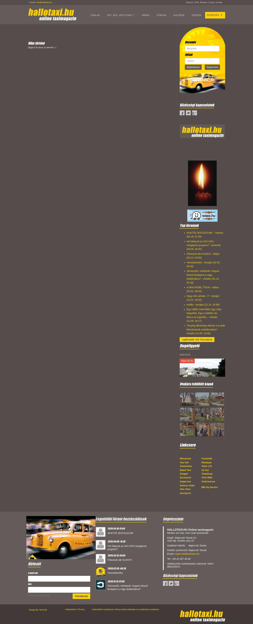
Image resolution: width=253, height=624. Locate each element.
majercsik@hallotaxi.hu (186, 553)
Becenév (190, 42)
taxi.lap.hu (185, 493)
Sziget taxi (185, 481)
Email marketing (34, 596)
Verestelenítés (115, 572)
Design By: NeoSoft (38, 610)
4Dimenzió (185, 458)
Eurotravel (185, 477)
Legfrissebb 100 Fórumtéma (197, 339)
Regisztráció (212, 67)
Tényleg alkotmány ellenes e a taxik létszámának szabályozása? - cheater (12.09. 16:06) (206, 329)
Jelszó (188, 55)
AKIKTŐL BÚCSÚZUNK (121, 533)
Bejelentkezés (193, 67)
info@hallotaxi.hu (44, 2)
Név (29, 584)
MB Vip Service (210, 487)
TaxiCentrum (208, 481)
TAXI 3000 (207, 477)
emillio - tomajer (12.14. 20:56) (203, 304)
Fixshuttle (207, 458)
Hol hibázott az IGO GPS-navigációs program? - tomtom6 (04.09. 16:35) (204, 245)
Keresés (215, 14)
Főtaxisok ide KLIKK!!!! (120, 560)
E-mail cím (33, 572)
